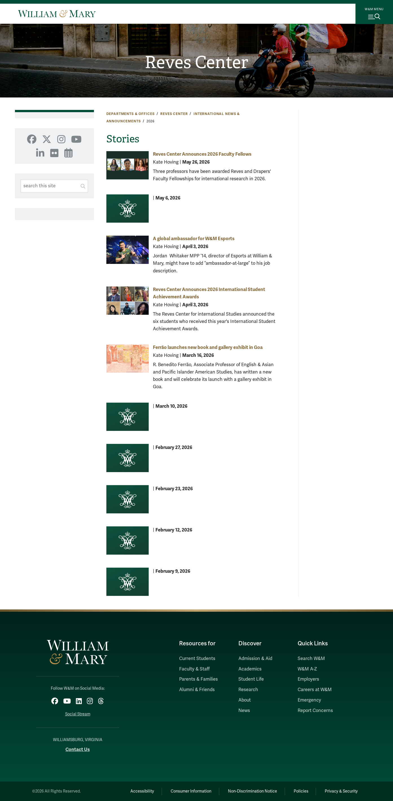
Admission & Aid (255, 658)
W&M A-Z (307, 669)
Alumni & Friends (197, 690)
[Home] (57, 13)
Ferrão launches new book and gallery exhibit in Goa (208, 347)
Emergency (309, 700)
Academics (250, 669)
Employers (308, 679)
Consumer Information (191, 791)
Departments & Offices (130, 114)
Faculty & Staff (194, 669)
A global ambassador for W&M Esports (193, 239)
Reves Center (196, 62)
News (244, 710)
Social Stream (77, 714)
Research (248, 690)
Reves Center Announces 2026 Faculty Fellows (202, 154)
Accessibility (142, 791)
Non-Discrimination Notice (252, 791)
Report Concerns (315, 710)
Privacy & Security (341, 791)
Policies (301, 791)
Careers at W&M (315, 690)
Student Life (251, 679)
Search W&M (311, 658)
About (244, 700)
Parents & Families (198, 679)
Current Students (197, 658)
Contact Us (77, 749)
